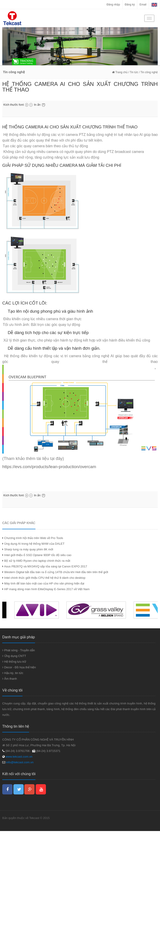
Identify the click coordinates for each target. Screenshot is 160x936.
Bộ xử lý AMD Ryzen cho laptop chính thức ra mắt (36, 560)
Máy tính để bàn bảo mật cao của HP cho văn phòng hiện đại (43, 583)
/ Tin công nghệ (148, 72)
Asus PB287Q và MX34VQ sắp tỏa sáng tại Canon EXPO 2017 (44, 566)
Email (143, 4)
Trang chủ (120, 72)
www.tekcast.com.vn (18, 756)
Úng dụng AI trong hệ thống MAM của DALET (33, 543)
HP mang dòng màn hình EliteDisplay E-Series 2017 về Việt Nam (46, 589)
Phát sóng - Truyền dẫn (18, 650)
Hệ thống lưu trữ (14, 661)
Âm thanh (9, 678)
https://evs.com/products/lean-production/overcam (49, 466)
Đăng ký (130, 4)
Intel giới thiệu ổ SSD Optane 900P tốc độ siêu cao (36, 555)
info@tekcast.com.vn (20, 762)
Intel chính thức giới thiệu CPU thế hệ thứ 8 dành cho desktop (43, 577)
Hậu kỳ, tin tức (12, 673)
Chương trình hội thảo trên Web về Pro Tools (32, 538)
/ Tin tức (133, 72)
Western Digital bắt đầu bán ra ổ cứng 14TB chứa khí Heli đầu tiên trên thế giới (55, 572)
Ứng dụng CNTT (14, 656)
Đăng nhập (113, 4)
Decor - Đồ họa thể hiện (19, 667)
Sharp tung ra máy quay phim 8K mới (27, 549)
